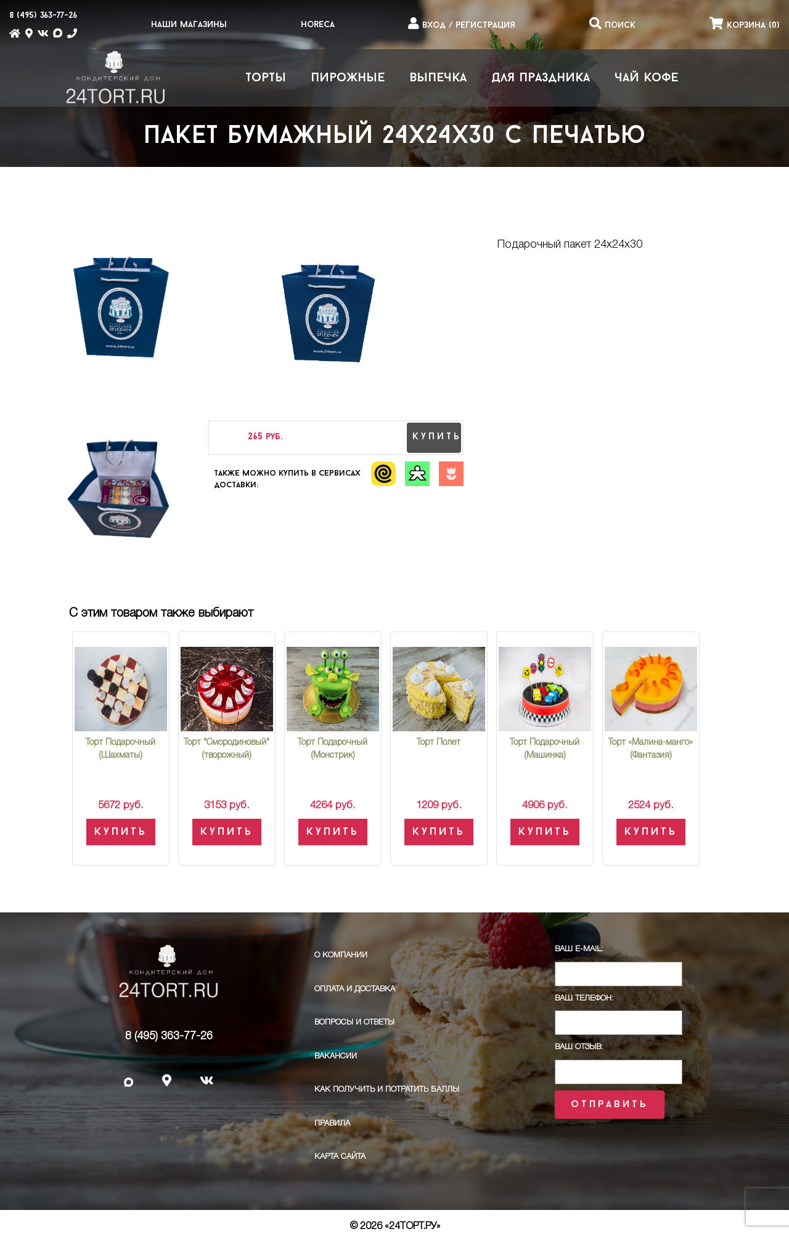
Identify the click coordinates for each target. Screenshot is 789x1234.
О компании (340, 955)
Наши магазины (189, 25)
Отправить (609, 1105)
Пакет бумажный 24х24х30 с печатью (395, 136)
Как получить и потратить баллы (386, 1089)
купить (436, 437)
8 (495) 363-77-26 (169, 1036)
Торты (265, 78)
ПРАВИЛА (332, 1123)
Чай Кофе (646, 78)
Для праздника (540, 78)
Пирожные (348, 78)
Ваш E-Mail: (579, 949)
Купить (120, 832)
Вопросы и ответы (354, 1022)
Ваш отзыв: (579, 1047)
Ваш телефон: (584, 998)
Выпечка (438, 78)
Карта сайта (340, 1156)
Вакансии (335, 1056)
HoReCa (318, 25)
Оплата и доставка (354, 989)
